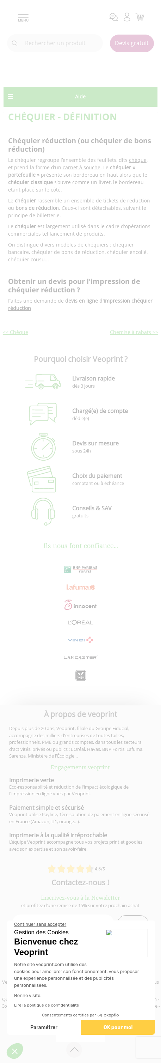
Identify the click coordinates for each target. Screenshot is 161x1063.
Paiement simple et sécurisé (46, 808)
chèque (138, 160)
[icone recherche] (15, 43)
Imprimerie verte (31, 780)
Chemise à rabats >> (134, 332)
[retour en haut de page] (74, 1050)
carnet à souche (81, 167)
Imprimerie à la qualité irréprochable (58, 835)
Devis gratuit (132, 43)
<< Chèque (15, 332)
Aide (80, 96)
